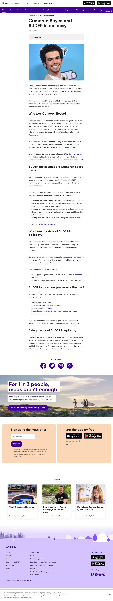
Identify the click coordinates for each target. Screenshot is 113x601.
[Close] (110, 595)
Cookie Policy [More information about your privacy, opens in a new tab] (28, 597)
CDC (44, 294)
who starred (59, 91)
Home (17, 3)
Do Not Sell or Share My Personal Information (41, 573)
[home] (6, 3)
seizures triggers (45, 308)
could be (57, 195)
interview (36, 142)
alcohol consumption (55, 305)
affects (53, 242)
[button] (26, 3)
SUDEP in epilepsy (48, 224)
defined (39, 177)
